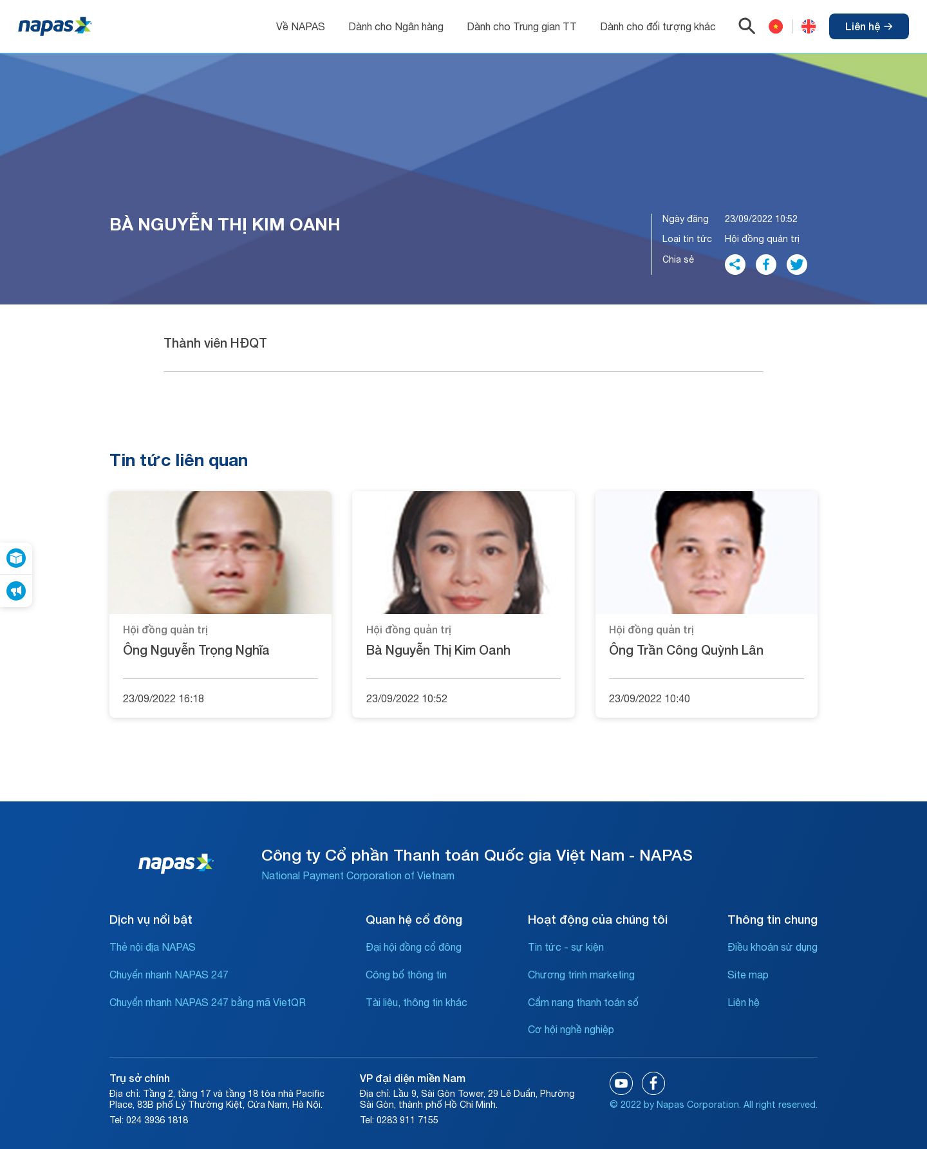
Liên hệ (869, 26)
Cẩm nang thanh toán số (583, 1002)
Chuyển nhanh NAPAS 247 (169, 974)
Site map (748, 974)
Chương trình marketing (581, 974)
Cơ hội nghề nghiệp (571, 1029)
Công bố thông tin (406, 974)
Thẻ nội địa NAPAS (152, 947)
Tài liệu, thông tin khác (416, 1002)
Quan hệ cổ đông (414, 919)
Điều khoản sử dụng (772, 947)
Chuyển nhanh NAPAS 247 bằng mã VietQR (207, 1002)
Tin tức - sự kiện (566, 947)
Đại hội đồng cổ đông (414, 947)
